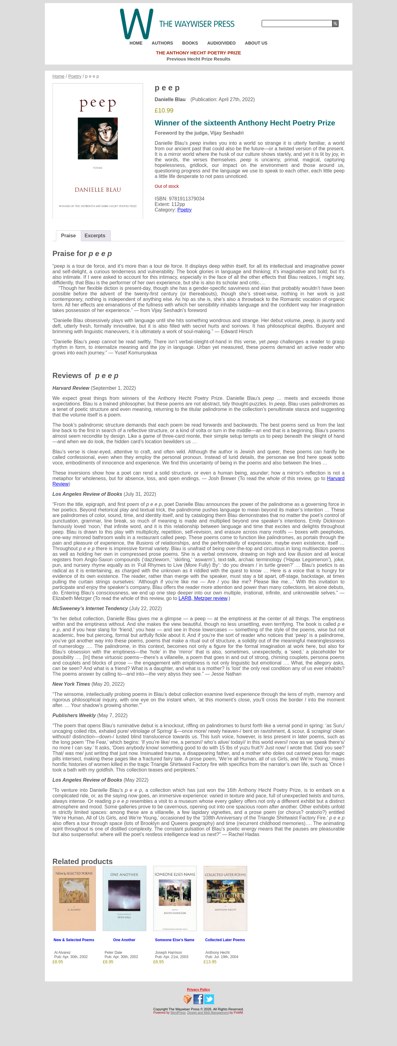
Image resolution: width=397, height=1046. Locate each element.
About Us (256, 43)
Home (135, 43)
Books (190, 43)
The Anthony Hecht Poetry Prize (198, 52)
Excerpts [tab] (95, 235)
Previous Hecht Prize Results (199, 58)
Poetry (74, 76)
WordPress (177, 1012)
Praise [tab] (68, 235)
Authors (162, 43)
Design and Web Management (208, 1012)
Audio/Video (221, 43)
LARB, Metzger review (203, 598)
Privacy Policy (198, 989)
